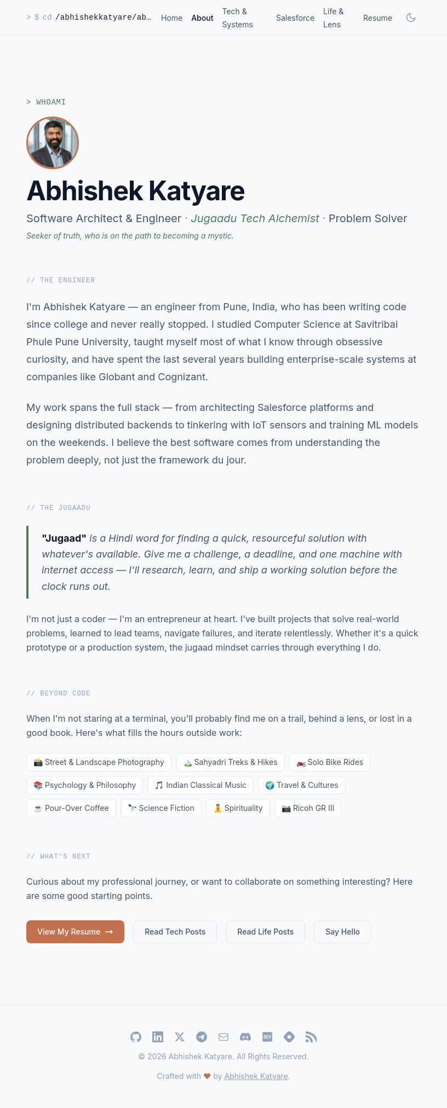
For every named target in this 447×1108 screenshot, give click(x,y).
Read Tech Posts (175, 931)
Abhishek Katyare (256, 1076)
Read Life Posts (265, 931)
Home (171, 17)
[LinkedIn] (157, 1036)
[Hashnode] (289, 1036)
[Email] (223, 1036)
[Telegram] (201, 1036)
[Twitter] (179, 1036)
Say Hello (342, 931)
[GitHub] (135, 1036)
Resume (377, 17)
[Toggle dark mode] (411, 17)
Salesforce (295, 17)
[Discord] (245, 1036)
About (202, 17)
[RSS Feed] (311, 1036)
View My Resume (75, 931)
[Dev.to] (267, 1036)
